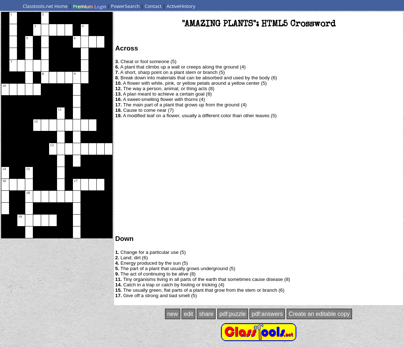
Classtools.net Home (45, 6)
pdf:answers (267, 314)
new (172, 314)
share (206, 314)
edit (188, 314)
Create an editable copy (319, 314)
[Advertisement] (259, 175)
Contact (153, 6)
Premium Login (89, 6)
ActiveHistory (180, 6)
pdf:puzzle (233, 314)
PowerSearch (125, 6)
